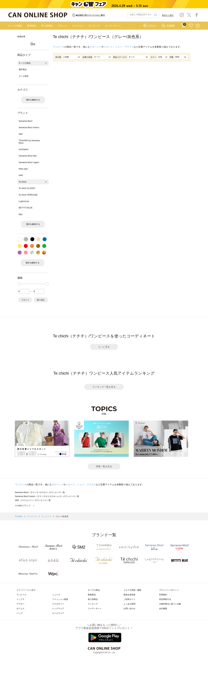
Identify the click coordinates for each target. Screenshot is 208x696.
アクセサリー (58, 604)
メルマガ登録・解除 (132, 590)
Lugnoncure (24, 201)
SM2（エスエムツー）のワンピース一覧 (33, 500)
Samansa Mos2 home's (29, 127)
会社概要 (163, 608)
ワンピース (58, 46)
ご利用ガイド (129, 599)
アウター (20, 604)
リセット (25, 300)
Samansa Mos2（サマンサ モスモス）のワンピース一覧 (40, 492)
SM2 (21, 134)
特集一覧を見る (104, 466)
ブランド (62, 25)
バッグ (19, 613)
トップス (20, 599)
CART (183, 25)
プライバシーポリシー (169, 590)
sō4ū (21, 175)
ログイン (152, 25)
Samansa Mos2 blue (28, 156)
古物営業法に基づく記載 (170, 604)
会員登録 (170, 25)
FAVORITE (191, 26)
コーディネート (113, 25)
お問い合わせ (129, 608)
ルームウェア (58, 613)
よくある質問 (129, 604)
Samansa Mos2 (25, 121)
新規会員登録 (129, 595)
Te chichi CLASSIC (27, 188)
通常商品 (23, 69)
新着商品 (31, 25)
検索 (155, 15)
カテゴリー (78, 25)
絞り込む (41, 300)
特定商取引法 (165, 599)
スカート (108, 46)
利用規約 (163, 595)
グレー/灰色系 (62, 516)
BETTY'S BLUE (26, 208)
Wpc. (21, 214)
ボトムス (20, 608)
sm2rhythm (23, 149)
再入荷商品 (47, 25)
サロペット (95, 46)
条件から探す (168, 15)
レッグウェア (58, 608)
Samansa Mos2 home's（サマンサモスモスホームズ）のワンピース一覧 (47, 496)
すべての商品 (15, 25)
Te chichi (22, 182)
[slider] (19, 283)
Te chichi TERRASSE (28, 195)
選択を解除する (33, 100)
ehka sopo (23, 169)
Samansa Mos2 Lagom (29, 162)
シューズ (56, 595)
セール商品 (24, 76)
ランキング (94, 25)
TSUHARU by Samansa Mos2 (29, 141)
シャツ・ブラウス (124, 46)
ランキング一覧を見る (104, 386)
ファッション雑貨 (60, 599)
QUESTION (197, 26)
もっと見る (104, 346)
